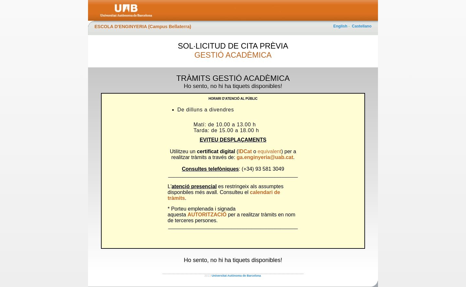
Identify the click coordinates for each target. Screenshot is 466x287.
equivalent (269, 151)
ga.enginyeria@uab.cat (265, 157)
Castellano (362, 26)
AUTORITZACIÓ (207, 214)
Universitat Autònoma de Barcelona (236, 275)
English (340, 26)
